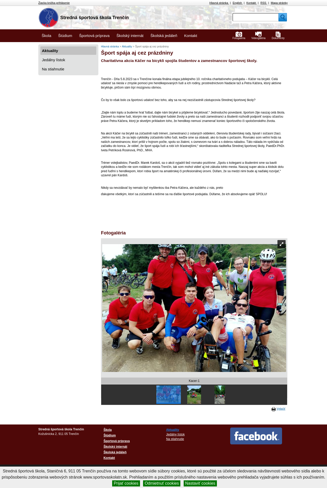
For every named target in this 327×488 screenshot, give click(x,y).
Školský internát (130, 35)
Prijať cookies (126, 483)
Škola (46, 35)
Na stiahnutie (53, 69)
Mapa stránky (279, 2)
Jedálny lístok (53, 60)
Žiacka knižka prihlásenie (54, 2)
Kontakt (252, 2)
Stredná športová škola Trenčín (94, 17)
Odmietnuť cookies (162, 483)
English (238, 2)
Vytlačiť (281, 408)
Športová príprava (94, 35)
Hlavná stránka (219, 2)
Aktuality (50, 50)
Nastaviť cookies (200, 483)
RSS (264, 2)
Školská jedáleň (163, 35)
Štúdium (65, 35)
